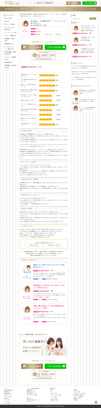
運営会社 (29, 398)
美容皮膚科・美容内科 (79, 395)
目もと (7, 18)
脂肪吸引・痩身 (9, 38)
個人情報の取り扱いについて (33, 400)
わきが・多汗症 (77, 391)
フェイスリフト (9, 32)
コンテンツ (6, 401)
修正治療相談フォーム (32, 393)
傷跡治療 (7, 62)
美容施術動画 (34, 9)
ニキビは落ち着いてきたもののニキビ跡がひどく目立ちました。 (88, 100)
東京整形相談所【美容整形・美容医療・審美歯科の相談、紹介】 (34, 14)
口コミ (52, 14)
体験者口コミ (71, 9)
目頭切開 (38, 31)
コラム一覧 (82, 9)
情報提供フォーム (31, 391)
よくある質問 (92, 9)
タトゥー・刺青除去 (78, 396)
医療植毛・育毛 (77, 398)
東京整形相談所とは (10, 9)
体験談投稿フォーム (31, 390)
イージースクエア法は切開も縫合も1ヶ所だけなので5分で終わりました (87, 109)
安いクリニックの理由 (32, 395)
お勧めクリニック (47, 9)
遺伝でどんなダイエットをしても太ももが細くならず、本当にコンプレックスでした (88, 27)
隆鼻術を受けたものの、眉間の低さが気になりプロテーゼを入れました (88, 92)
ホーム (5, 388)
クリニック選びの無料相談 (33, 388)
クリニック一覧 (59, 9)
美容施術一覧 (23, 9)
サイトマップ (30, 401)
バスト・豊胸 (9, 35)
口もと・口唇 (9, 24)
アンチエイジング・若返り (80, 393)
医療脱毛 (7, 43)
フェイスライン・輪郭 (56, 395)
